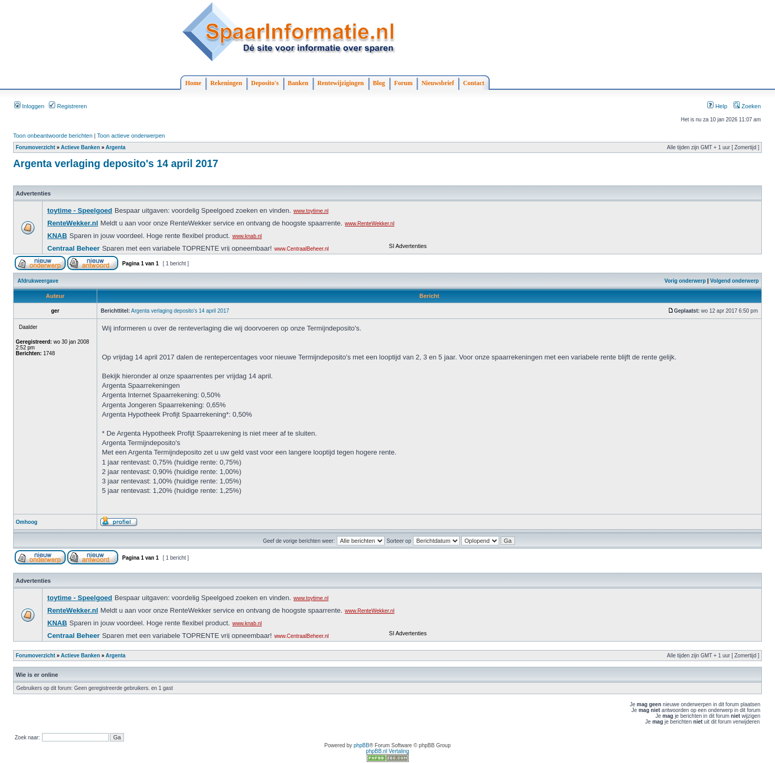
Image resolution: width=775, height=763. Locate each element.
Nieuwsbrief (437, 83)
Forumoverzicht (35, 147)
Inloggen (29, 106)
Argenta (116, 147)
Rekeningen (226, 83)
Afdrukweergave (37, 281)
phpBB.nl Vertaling (387, 751)
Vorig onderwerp (685, 281)
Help (717, 106)
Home (193, 83)
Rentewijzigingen (340, 83)
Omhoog (26, 522)
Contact (473, 83)
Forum (403, 83)
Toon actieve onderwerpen (131, 135)
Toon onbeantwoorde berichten (52, 135)
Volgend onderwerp (734, 281)
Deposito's (265, 83)
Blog (379, 83)
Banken (298, 83)
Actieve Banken (80, 147)
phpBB (361, 745)
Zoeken (747, 106)
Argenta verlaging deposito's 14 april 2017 (115, 163)
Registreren (68, 106)
